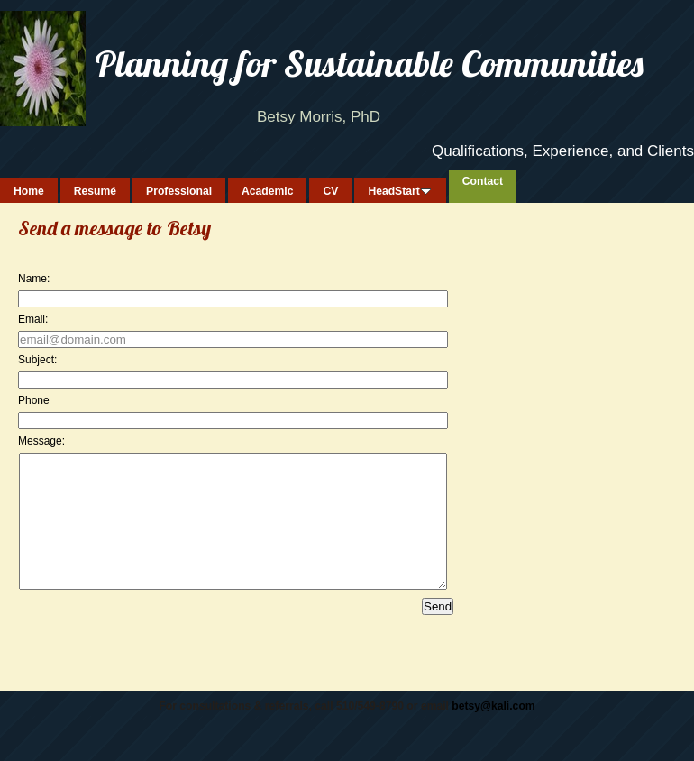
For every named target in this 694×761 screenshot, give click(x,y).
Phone (34, 400)
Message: (41, 441)
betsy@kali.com (493, 733)
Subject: (37, 359)
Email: (33, 319)
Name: (34, 278)
